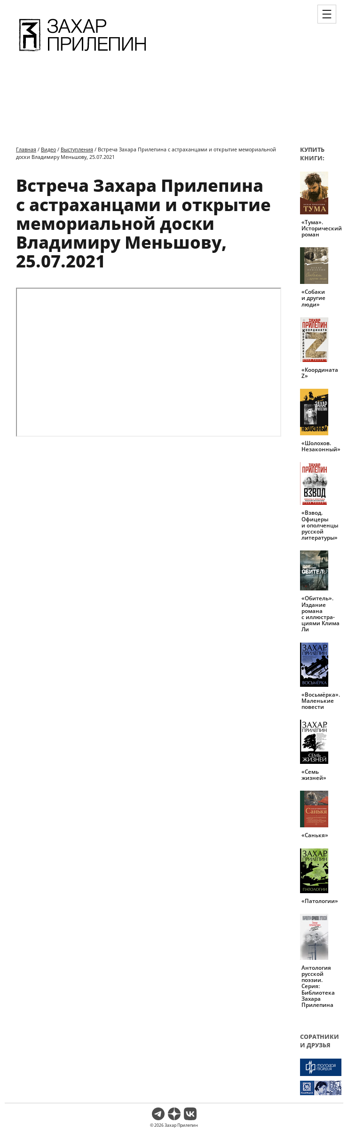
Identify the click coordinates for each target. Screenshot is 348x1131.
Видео (48, 149)
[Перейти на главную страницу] (82, 52)
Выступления (77, 149)
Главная (26, 149)
